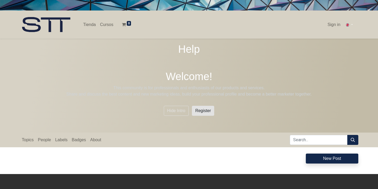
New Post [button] (332, 158)
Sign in (334, 24)
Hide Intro (176, 110)
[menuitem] (89, 24)
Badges (79, 140)
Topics (28, 140)
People (44, 140)
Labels (61, 140)
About (95, 140)
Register (203, 110)
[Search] (352, 140)
